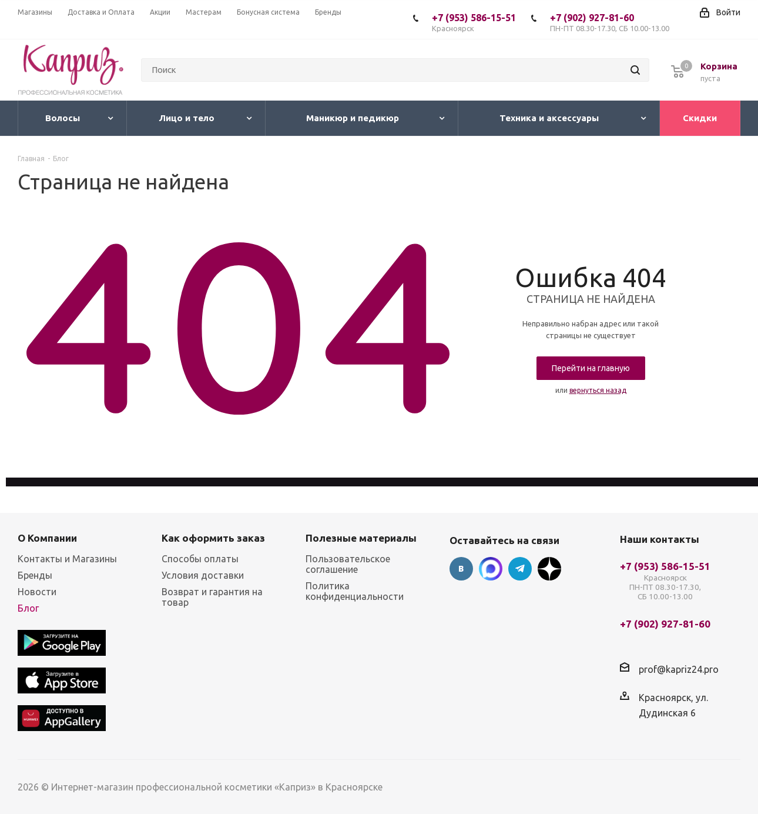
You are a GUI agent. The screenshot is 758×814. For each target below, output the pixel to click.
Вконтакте (461, 569)
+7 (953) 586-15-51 (474, 22)
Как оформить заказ (213, 537)
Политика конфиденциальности (355, 591)
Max (490, 569)
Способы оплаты (200, 558)
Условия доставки (203, 575)
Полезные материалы (361, 537)
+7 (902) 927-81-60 (609, 22)
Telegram (520, 569)
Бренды (35, 575)
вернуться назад (597, 390)
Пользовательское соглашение (348, 564)
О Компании (47, 537)
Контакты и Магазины (67, 558)
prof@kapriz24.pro (679, 669)
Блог (28, 608)
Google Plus (549, 569)
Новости (37, 591)
